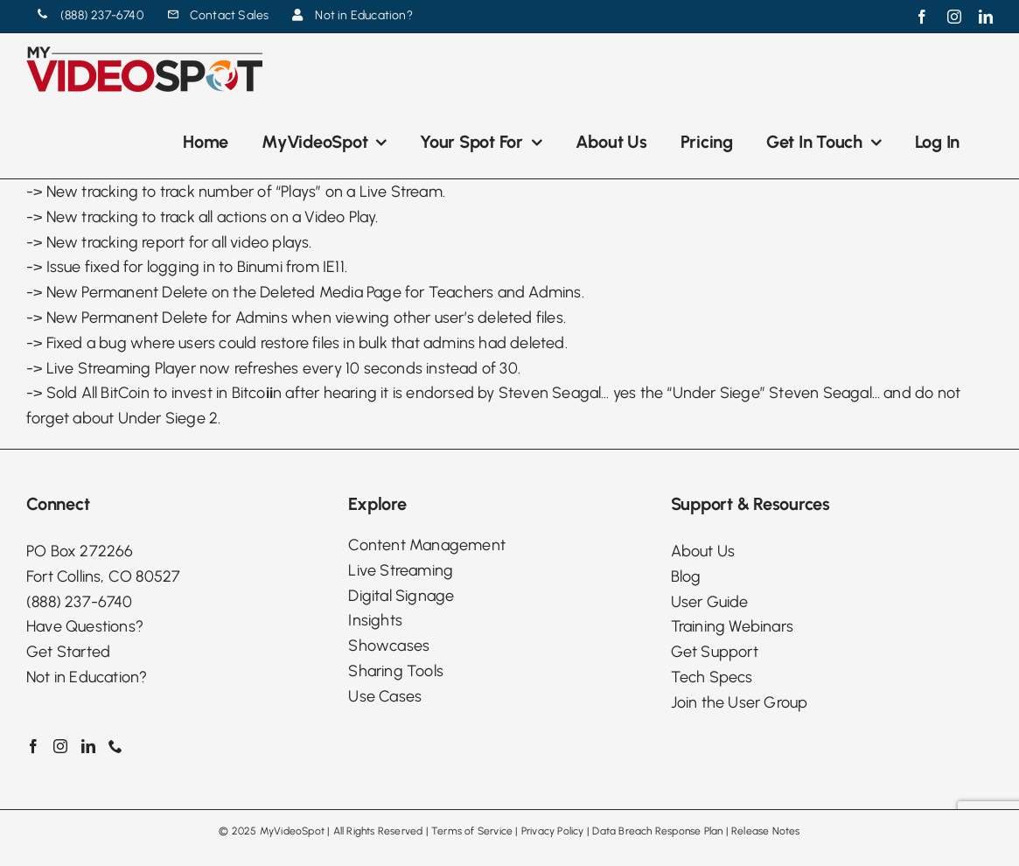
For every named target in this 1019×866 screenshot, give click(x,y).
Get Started (68, 651)
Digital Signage (401, 595)
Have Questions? (84, 626)
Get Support (714, 651)
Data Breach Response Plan (657, 831)
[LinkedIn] (88, 746)
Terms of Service (472, 831)
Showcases (388, 645)
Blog (686, 576)
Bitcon (257, 392)
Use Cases (385, 696)
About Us (703, 551)
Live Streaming (400, 570)
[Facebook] (33, 746)
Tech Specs (712, 677)
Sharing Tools (395, 671)
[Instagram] (60, 746)
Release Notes (765, 831)
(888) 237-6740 (79, 601)
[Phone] (115, 746)
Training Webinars (732, 626)
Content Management (427, 545)
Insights (375, 620)
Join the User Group (739, 702)
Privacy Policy (552, 831)
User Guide (710, 601)
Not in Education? (86, 677)
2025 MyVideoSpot (278, 831)
